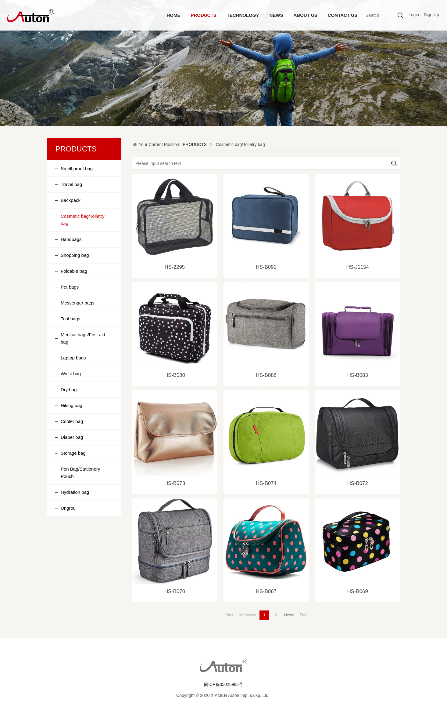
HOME (173, 15)
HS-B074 (266, 483)
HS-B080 (174, 375)
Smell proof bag (77, 168)
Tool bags (70, 318)
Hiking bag (71, 405)
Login (414, 14)
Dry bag (69, 389)
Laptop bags (73, 357)
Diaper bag (72, 437)
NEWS (276, 15)
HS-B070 (174, 591)
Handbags (71, 239)
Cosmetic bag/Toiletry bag (82, 219)
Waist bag (71, 373)
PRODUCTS (203, 15)
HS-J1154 (357, 267)
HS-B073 (174, 483)
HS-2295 (175, 267)
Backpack (70, 200)
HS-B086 (266, 375)
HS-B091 (266, 267)
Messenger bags (78, 302)
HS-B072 (357, 483)
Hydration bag (75, 492)
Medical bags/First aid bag (83, 338)
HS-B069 (357, 591)
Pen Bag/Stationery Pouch (80, 472)
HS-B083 (357, 375)
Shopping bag (75, 255)
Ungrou (68, 508)
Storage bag (73, 453)
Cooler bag (72, 421)
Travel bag (71, 184)
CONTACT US (342, 15)
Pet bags (70, 287)
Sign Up (431, 14)
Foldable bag (74, 271)
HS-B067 (266, 591)
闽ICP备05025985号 (223, 684)
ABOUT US (305, 15)
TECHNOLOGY (243, 15)
